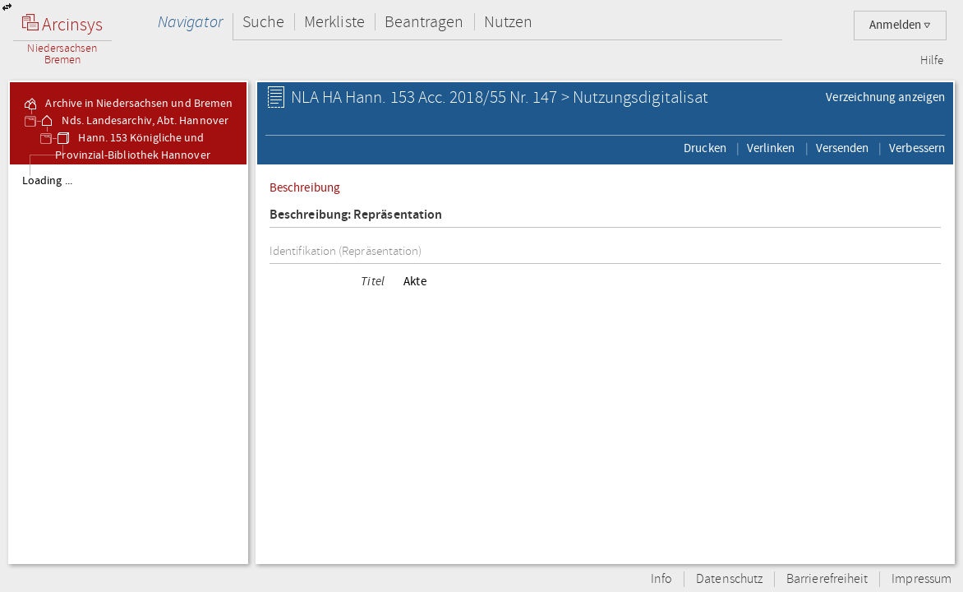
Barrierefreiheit (827, 579)
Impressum (921, 579)
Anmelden (900, 25)
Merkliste (334, 22)
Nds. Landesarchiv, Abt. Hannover (133, 120)
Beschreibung (305, 187)
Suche (263, 22)
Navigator (190, 22)
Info (661, 579)
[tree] (128, 363)
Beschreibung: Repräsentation (356, 215)
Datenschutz (729, 579)
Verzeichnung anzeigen (885, 97)
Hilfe (931, 60)
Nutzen (508, 22)
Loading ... (47, 180)
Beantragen (424, 22)
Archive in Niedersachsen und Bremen (127, 103)
